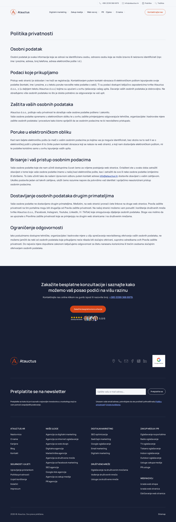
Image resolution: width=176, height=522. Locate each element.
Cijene (109, 12)
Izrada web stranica (150, 488)
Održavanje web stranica (152, 493)
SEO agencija (52, 467)
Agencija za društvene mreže (60, 458)
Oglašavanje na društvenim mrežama (109, 470)
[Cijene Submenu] (113, 12)
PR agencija (51, 481)
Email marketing (99, 448)
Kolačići (14, 484)
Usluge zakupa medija (151, 462)
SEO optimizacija (99, 434)
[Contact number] (120, 361)
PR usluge (145, 467)
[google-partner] (159, 361)
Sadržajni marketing (101, 439)
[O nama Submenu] (124, 12)
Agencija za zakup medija (58, 476)
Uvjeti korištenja (18, 479)
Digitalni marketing (57, 12)
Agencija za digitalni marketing (61, 434)
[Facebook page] (132, 361)
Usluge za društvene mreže (104, 479)
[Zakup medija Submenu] (84, 12)
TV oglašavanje (148, 443)
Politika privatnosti (19, 474)
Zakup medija (77, 12)
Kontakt (14, 453)
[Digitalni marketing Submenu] (68, 12)
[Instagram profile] (139, 361)
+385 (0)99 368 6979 (121, 297)
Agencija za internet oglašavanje (62, 439)
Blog (12, 448)
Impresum (15, 488)
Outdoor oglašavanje (150, 458)
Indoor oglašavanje (149, 453)
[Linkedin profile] (145, 361)
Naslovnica (15, 434)
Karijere (14, 443)
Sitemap (162, 514)
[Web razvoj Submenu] (98, 12)
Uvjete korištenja (113, 405)
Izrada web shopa (149, 484)
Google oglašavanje (101, 443)
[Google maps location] (114, 361)
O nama (119, 12)
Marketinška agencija (56, 453)
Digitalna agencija (55, 448)
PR (103, 12)
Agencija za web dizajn (57, 443)
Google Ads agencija (56, 472)
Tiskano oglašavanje (150, 448)
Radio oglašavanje (149, 439)
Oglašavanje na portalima (153, 434)
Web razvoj (92, 12)
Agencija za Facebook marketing (62, 462)
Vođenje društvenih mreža (104, 474)
